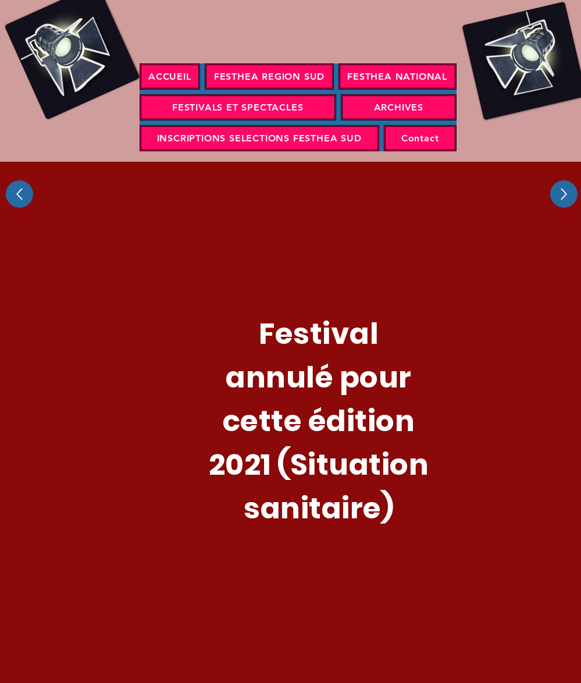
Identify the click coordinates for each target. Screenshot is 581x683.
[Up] (19, 194)
